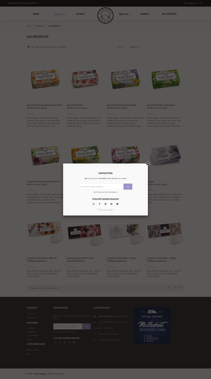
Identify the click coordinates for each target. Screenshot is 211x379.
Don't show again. (106, 69)
